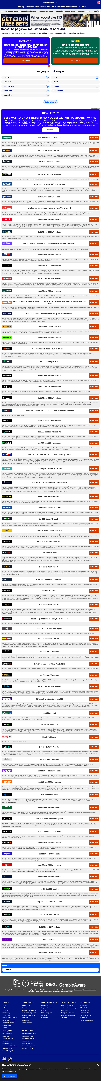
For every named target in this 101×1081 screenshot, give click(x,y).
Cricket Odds (45, 1010)
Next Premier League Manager (69, 1008)
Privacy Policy (6, 1013)
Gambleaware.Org (34, 179)
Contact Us (5, 1010)
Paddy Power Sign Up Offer (29, 1033)
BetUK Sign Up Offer (27, 1041)
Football (18, 7)
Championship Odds (28, 11)
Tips (23, 7)
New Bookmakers (7, 1043)
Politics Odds (83, 1008)
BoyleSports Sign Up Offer (29, 1046)
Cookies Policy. (10, 1071)
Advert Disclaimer (95, 108)
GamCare (70, 990)
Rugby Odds (44, 1018)
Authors (4, 1008)
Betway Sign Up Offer (27, 1048)
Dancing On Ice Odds (86, 1015)
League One (25, 1018)
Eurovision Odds (84, 1013)
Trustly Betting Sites (7, 1038)
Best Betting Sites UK (8, 1033)
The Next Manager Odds (67, 1005)
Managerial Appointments (68, 1015)
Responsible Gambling (8, 1020)
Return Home (50, 102)
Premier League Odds (9, 11)
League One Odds (46, 11)
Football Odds (45, 1005)
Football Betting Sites (8, 1051)
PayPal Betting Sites (7, 1041)
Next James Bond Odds (86, 1020)
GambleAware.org (11, 802)
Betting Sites (45, 7)
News (37, 7)
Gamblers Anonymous (89, 990)
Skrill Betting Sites (7, 1048)
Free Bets (30, 7)
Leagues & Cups (84, 11)
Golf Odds (44, 1015)
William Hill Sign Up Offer (28, 1038)
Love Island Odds (85, 1010)
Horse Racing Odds (46, 1013)
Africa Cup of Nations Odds (29, 1010)
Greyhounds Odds (46, 1008)
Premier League (26, 1005)
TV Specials (83, 1005)
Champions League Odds (65, 11)
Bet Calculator (71, 7)
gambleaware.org (83, 766)
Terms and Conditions (8, 1022)
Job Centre (64, 1018)
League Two (25, 1020)
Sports (53, 7)
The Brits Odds (84, 1018)
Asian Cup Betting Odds (28, 1015)
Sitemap (4, 1027)
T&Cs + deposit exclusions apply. (26, 849)
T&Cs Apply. (18, 55)
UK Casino (82, 7)
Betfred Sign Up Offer (27, 1043)
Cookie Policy (6, 1015)
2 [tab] (52, 66)
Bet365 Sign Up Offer (27, 1036)
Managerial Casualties (67, 1013)
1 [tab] (49, 66)
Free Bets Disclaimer (7, 1025)
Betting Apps (5, 1036)
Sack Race (61, 7)
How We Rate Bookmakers (9, 1018)
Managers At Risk (65, 1010)
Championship (26, 1008)
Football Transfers (27, 1022)
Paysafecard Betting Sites (9, 1046)
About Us (4, 1005)
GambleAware (78, 990)
